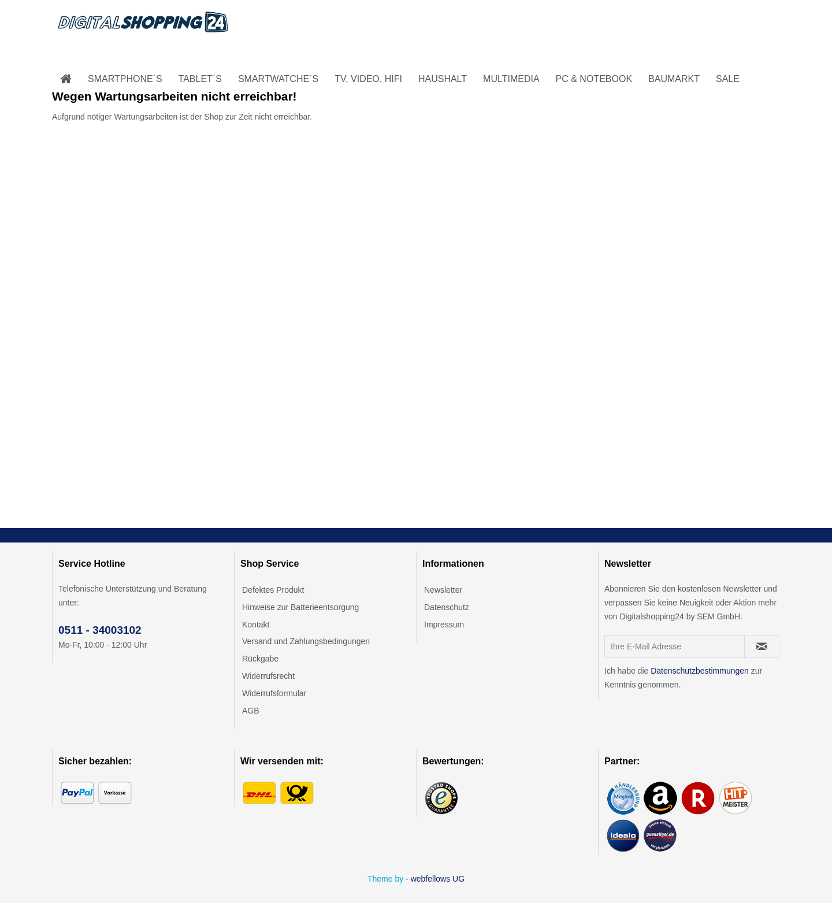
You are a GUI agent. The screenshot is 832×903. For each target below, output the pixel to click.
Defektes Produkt (273, 589)
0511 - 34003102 (100, 630)
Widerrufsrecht (268, 676)
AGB (250, 710)
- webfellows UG (435, 878)
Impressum (444, 624)
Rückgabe (260, 658)
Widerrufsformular (274, 693)
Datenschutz (446, 607)
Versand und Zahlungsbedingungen (306, 641)
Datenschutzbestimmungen (700, 670)
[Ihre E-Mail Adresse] (674, 646)
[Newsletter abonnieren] (761, 646)
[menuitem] (66, 79)
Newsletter (443, 589)
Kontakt (255, 624)
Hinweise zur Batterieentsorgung (300, 607)
